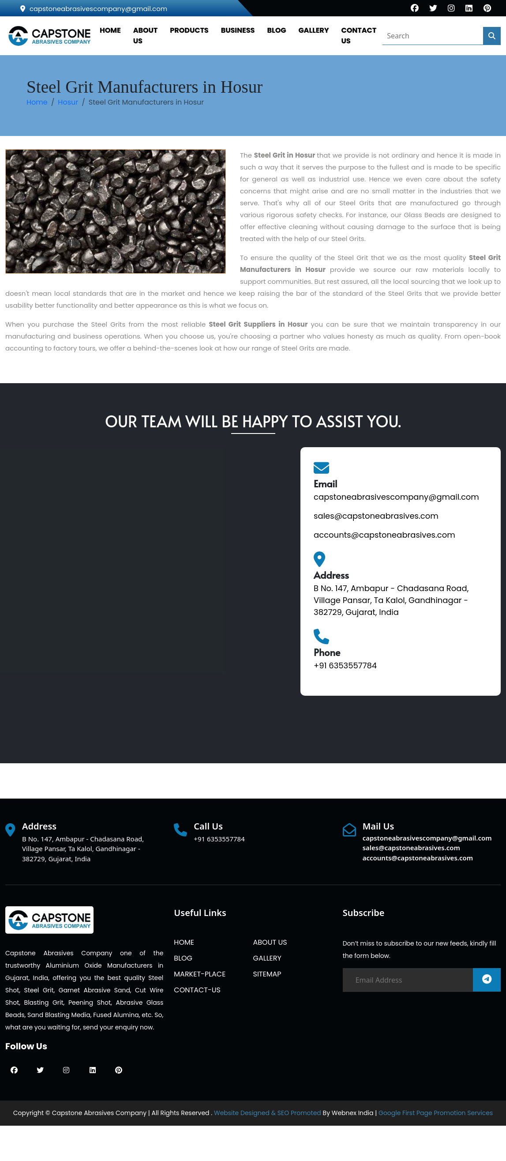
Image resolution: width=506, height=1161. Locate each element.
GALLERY (313, 30)
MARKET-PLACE (199, 974)
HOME (110, 30)
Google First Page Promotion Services (436, 1112)
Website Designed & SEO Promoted (267, 1112)
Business (238, 30)
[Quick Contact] (146, 590)
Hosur (68, 102)
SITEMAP (267, 974)
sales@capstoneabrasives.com (376, 515)
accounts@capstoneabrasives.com (384, 534)
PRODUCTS (189, 30)
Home (37, 102)
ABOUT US (270, 942)
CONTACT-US (197, 990)
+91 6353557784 (345, 665)
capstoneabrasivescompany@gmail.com (93, 8)
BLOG (276, 30)
